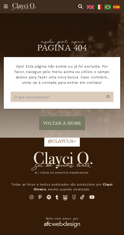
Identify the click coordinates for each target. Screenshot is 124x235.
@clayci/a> (62, 141)
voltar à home (62, 123)
